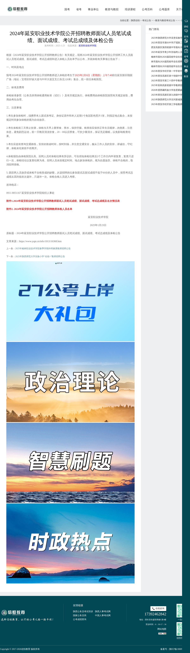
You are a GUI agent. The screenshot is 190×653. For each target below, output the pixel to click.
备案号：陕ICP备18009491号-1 (175, 649)
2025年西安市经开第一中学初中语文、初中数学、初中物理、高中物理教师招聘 (169, 71)
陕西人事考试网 (103, 611)
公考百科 (147, 9)
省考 (79, 9)
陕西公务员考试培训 (83, 611)
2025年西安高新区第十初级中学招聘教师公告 (169, 76)
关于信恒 (181, 9)
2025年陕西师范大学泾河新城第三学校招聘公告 (169, 99)
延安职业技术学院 (87, 45)
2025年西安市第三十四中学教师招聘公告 (169, 80)
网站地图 (161, 629)
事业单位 (93, 9)
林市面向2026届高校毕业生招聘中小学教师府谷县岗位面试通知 (169, 61)
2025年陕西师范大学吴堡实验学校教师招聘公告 (169, 38)
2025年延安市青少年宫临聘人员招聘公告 (169, 52)
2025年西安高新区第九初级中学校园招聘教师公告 (169, 95)
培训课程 (130, 9)
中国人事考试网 (103, 615)
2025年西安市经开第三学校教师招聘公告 (169, 104)
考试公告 (146, 20)
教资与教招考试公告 (165, 20)
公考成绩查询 (79, 619)
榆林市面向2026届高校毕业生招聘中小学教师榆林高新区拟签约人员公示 (169, 66)
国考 (67, 9)
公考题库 (164, 9)
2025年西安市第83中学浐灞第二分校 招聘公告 (169, 42)
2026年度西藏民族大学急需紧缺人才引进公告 (169, 90)
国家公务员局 (79, 615)
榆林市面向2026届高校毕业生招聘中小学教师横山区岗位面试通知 (169, 57)
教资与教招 (111, 9)
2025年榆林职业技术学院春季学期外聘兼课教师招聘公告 (43, 248)
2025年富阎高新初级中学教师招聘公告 (169, 85)
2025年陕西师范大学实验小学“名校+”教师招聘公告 (40, 256)
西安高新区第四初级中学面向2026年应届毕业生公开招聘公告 (169, 47)
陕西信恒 (135, 20)
